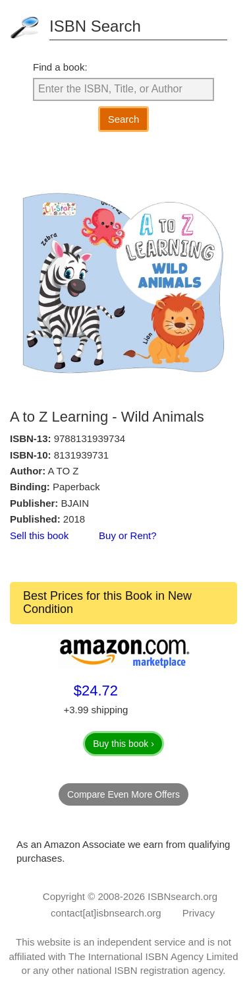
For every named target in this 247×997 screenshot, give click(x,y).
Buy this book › (123, 743)
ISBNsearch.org (182, 896)
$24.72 (96, 690)
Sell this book (39, 535)
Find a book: (60, 67)
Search (124, 119)
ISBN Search (95, 26)
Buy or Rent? (128, 535)
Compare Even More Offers (123, 794)
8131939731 (81, 455)
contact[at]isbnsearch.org (106, 912)
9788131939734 (89, 438)
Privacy (198, 912)
